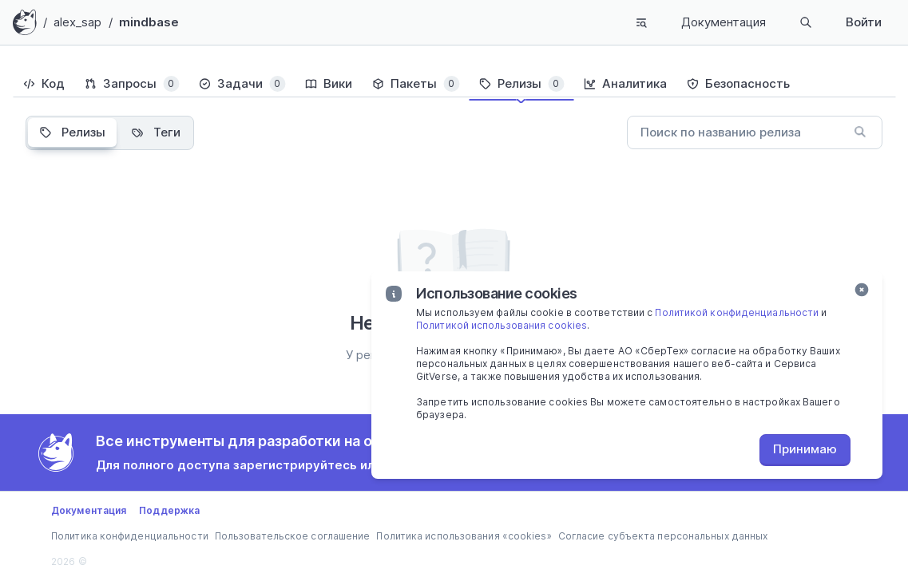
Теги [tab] (155, 132)
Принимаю (805, 449)
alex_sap (78, 22)
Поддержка (169, 510)
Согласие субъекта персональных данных (663, 536)
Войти (864, 22)
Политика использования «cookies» (463, 536)
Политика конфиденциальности (129, 536)
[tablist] (454, 84)
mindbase (149, 22)
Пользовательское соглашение (293, 536)
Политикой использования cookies (501, 325)
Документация (723, 22)
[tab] (43, 84)
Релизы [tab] (72, 132)
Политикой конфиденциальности (737, 312)
